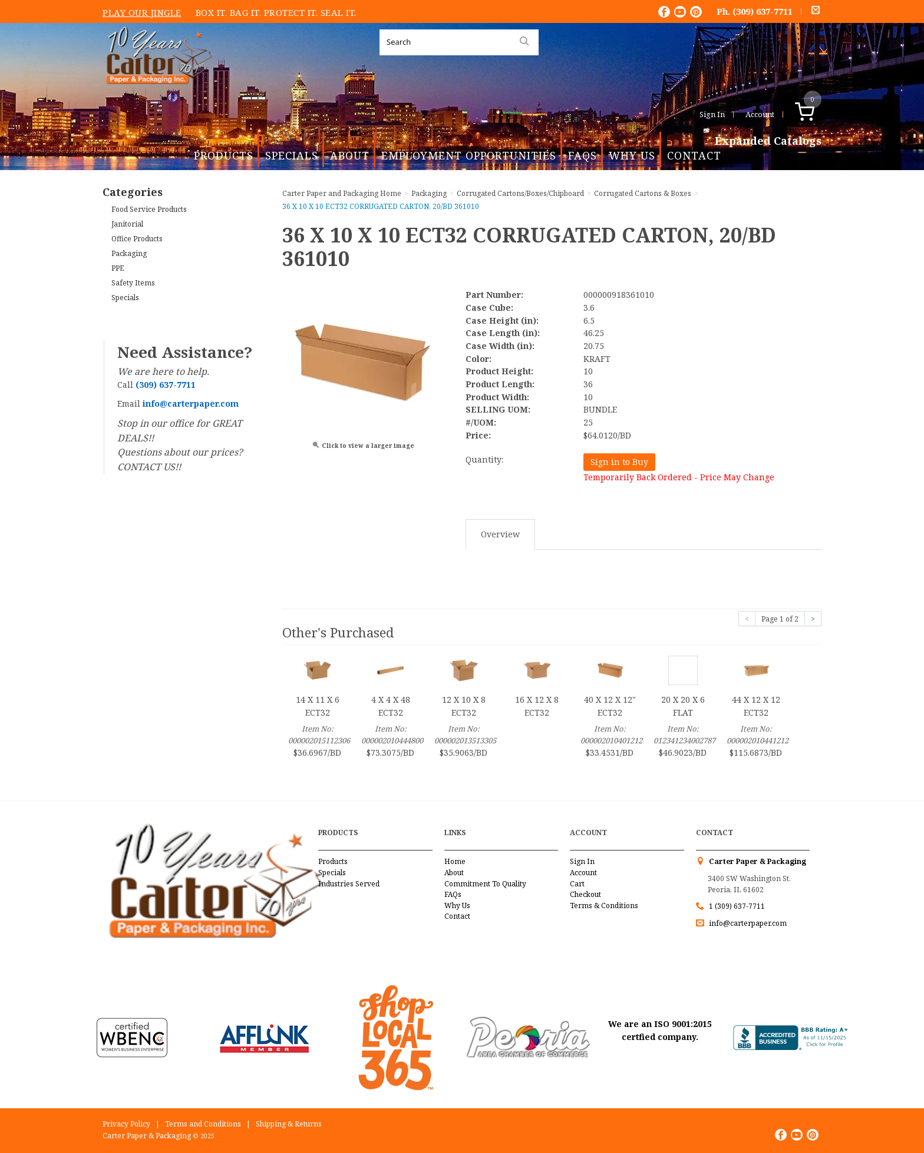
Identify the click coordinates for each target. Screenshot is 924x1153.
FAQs (582, 155)
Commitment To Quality (485, 884)
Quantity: (484, 459)
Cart (577, 884)
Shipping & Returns (289, 1124)
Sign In (712, 114)
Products (223, 155)
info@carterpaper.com (747, 923)
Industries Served (349, 884)
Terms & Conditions (604, 906)
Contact (694, 155)
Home (455, 861)
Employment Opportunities (468, 155)
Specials (291, 155)
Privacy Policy (126, 1124)
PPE (117, 268)
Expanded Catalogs (768, 141)
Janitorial (127, 224)
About (349, 155)
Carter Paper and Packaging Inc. (156, 93)
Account (759, 114)
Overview (500, 534)
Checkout (585, 894)
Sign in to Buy (619, 461)
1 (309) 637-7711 (737, 906)
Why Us (632, 155)
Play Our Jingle (142, 12)
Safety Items (133, 283)
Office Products (137, 239)
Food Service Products (149, 209)
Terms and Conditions (203, 1124)
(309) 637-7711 (762, 11)
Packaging (129, 253)
